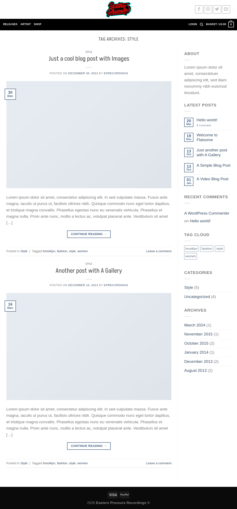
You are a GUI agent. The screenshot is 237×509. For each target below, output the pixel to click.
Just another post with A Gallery (212, 152)
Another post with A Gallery (89, 270)
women (83, 251)
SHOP (37, 24)
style (72, 251)
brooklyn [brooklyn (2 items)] (191, 248)
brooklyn (49, 251)
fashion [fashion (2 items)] (207, 248)
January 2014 (196, 352)
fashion (62, 251)
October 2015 (196, 343)
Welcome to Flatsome (207, 137)
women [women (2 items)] (190, 256)
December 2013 (198, 361)
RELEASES (10, 24)
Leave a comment (158, 251)
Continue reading (89, 234)
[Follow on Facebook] (199, 9)
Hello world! (207, 120)
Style (88, 52)
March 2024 (194, 325)
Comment (204, 125)
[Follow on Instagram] (208, 9)
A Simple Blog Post (214, 165)
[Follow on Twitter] (217, 9)
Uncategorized (197, 296)
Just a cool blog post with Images (89, 58)
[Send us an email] (226, 9)
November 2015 (198, 334)
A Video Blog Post (212, 179)
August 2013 (195, 370)
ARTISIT (26, 24)
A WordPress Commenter (206, 213)
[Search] (201, 24)
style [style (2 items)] (219, 248)
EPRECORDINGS (116, 73)
